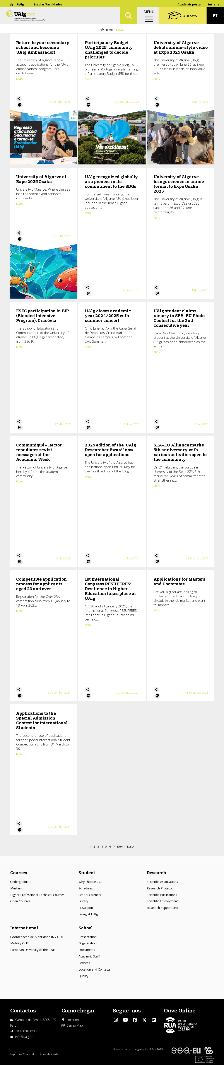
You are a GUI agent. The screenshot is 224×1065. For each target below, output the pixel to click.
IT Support (86, 908)
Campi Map (75, 1025)
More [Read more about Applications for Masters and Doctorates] (157, 610)
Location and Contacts (95, 969)
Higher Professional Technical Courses (37, 895)
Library (83, 901)
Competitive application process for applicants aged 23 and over (41, 584)
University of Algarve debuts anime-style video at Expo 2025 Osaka (181, 47)
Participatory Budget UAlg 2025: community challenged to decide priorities (109, 50)
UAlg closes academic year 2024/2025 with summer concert (108, 315)
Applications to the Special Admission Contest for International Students (42, 721)
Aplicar (128, 17)
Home (109, 30)
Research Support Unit (162, 908)
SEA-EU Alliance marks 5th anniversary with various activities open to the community (180, 452)
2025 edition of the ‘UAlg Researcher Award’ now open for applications (110, 450)
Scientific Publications (162, 895)
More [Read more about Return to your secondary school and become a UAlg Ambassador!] (19, 79)
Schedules (86, 888)
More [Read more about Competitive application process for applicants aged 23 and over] (19, 611)
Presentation (88, 937)
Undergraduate (20, 882)
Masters (16, 888)
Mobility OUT (19, 943)
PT (215, 17)
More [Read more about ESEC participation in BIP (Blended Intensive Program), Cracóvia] (19, 347)
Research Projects (160, 888)
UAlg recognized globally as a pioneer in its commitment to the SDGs (111, 181)
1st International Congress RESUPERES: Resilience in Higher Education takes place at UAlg (110, 589)
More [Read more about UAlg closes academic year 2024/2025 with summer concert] (88, 347)
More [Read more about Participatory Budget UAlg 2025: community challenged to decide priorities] (88, 79)
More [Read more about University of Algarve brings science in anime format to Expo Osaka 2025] (157, 218)
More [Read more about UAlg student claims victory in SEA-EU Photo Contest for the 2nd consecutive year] (157, 352)
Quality (83, 976)
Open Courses (20, 901)
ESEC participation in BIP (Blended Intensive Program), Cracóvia (42, 315)
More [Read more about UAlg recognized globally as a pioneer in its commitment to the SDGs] (88, 213)
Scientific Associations (162, 882)
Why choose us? (90, 882)
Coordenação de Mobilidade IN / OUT (37, 937)
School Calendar (90, 895)
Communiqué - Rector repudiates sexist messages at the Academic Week (39, 452)
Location (73, 1020)
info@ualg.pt (24, 1037)
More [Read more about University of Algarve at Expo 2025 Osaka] (19, 204)
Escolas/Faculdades (48, 4)
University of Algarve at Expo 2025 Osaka (41, 179)
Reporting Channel (22, 1054)
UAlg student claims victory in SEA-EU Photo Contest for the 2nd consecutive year (179, 318)
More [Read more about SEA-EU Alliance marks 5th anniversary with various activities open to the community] (157, 486)
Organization (88, 943)
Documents (87, 950)
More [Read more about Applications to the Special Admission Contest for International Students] (19, 754)
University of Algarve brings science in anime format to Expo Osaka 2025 (179, 184)
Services (84, 963)
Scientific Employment (162, 901)
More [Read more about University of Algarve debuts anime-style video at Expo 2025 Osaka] (157, 79)
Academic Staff (89, 956)
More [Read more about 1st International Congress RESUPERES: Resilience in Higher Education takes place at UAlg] (88, 625)
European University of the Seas (32, 950)
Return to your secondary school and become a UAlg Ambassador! (42, 47)
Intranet (214, 4)
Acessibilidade (49, 1054)
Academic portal (190, 4)
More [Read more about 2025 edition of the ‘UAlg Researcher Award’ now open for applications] (88, 477)
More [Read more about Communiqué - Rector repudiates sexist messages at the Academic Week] (19, 482)
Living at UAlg (88, 914)
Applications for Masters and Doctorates (179, 582)
